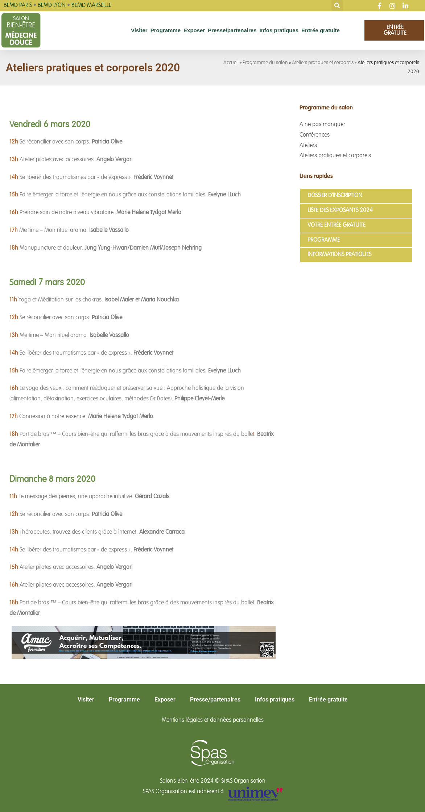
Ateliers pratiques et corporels (323, 63)
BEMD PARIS (18, 5)
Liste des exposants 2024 (340, 210)
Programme (165, 30)
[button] (337, 5)
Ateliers (308, 146)
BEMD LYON (52, 5)
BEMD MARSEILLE (91, 5)
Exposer (194, 30)
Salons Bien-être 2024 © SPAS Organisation (212, 781)
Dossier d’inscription (335, 196)
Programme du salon (265, 63)
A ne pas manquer (322, 125)
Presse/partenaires (232, 30)
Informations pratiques (339, 255)
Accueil (231, 63)
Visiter (139, 30)
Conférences (315, 135)
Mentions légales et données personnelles (213, 720)
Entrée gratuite (320, 30)
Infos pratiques (279, 30)
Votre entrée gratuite (337, 225)
